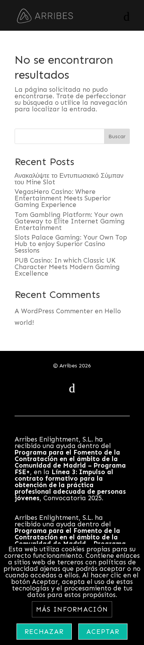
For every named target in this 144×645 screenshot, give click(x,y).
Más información (72, 609)
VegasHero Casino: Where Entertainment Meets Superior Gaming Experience (63, 198)
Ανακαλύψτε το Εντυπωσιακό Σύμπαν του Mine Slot (69, 179)
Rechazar (44, 631)
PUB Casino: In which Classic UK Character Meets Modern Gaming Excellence (67, 266)
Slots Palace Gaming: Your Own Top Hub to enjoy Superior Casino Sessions (71, 243)
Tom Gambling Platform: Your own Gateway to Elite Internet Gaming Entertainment (70, 221)
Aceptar (102, 631)
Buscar (117, 136)
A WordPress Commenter (54, 311)
